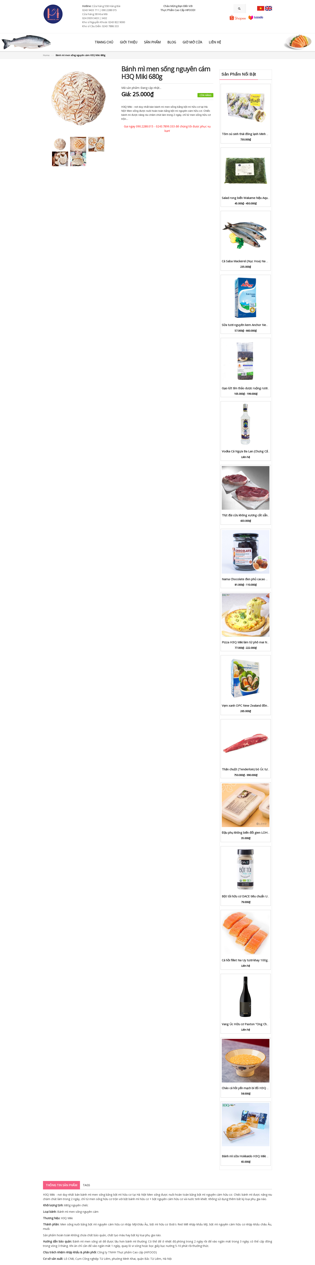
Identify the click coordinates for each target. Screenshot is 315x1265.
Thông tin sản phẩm (61, 1185)
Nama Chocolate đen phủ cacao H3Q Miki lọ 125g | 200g (261, 579)
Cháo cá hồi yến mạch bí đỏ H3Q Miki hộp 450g (254, 1088)
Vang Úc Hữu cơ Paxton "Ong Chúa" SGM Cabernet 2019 (261, 1024)
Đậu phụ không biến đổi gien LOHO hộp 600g (253, 832)
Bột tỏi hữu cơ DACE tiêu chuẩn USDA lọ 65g (252, 896)
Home (46, 55)
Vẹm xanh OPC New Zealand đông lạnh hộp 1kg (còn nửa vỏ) (263, 705)
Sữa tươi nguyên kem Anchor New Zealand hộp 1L (256, 325)
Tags (86, 1185)
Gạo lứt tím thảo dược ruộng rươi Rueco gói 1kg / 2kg (259, 388)
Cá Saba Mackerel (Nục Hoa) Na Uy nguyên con (254, 261)
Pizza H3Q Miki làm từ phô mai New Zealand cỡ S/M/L (259, 642)
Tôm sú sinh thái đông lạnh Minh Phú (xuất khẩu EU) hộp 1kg (263, 134)
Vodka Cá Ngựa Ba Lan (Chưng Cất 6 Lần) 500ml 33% (258, 451)
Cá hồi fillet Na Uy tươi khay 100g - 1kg (248, 960)
